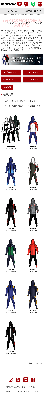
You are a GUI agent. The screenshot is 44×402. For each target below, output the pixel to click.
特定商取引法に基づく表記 (15, 387)
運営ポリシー (34, 387)
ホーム (4, 101)
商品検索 (7, 87)
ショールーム (11, 11)
